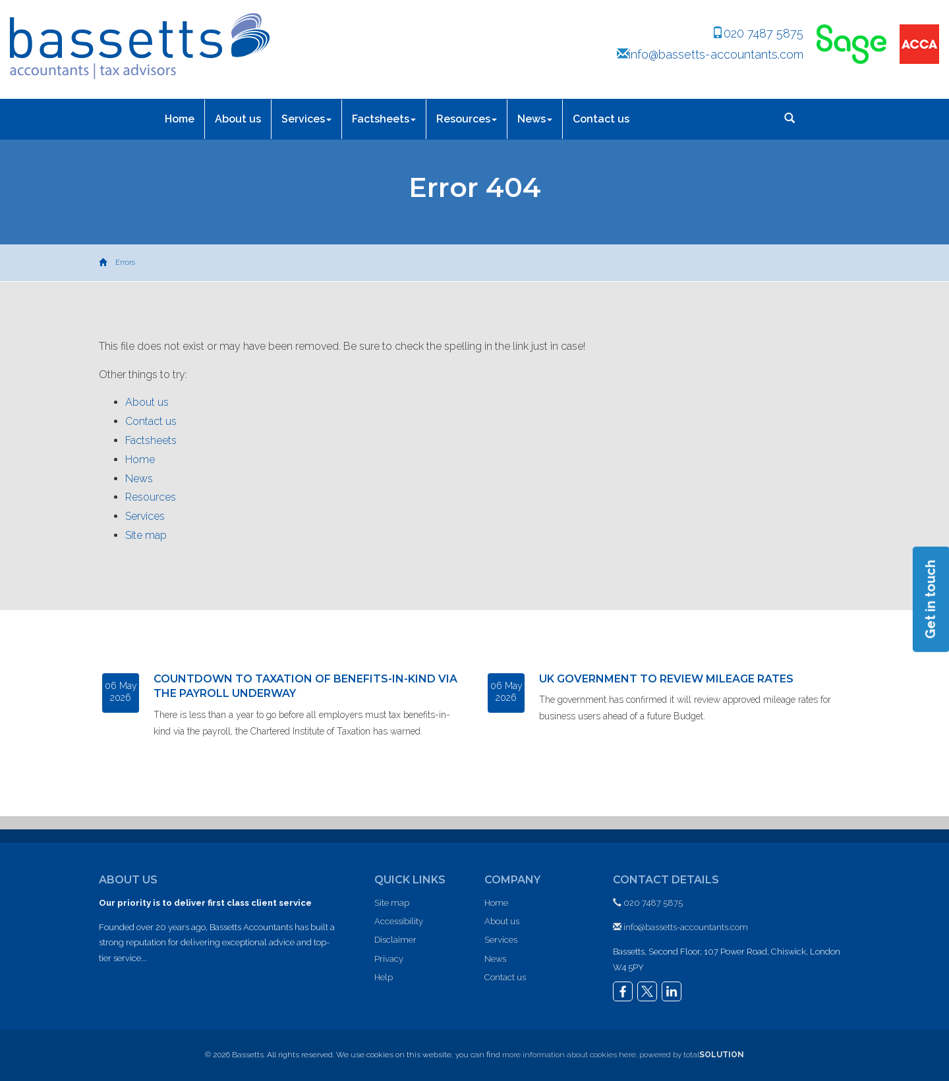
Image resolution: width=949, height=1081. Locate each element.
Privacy (388, 959)
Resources (466, 119)
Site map (146, 535)
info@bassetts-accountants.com (710, 54)
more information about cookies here (569, 1054)
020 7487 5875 (757, 33)
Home (179, 119)
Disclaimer (395, 940)
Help (383, 977)
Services (306, 119)
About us (238, 119)
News (534, 119)
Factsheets (384, 119)
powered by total (691, 1054)
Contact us (601, 119)
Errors (125, 262)
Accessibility (398, 921)
